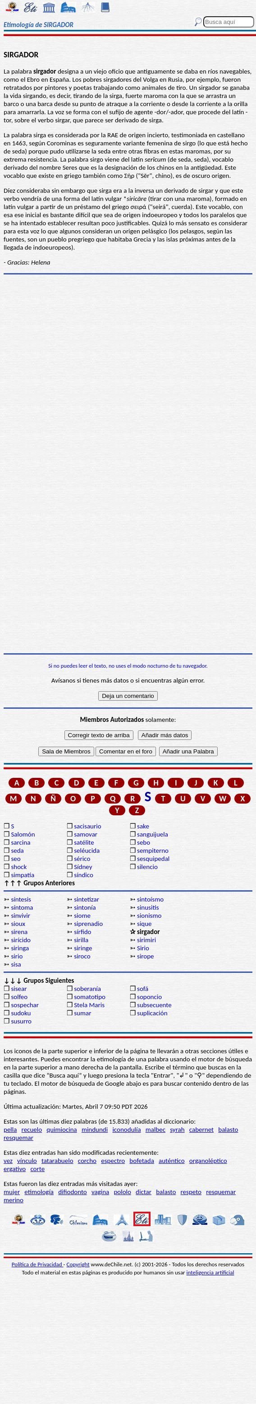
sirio (17, 956)
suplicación (152, 1013)
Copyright (78, 1264)
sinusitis (148, 907)
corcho (87, 1161)
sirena (19, 932)
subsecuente (154, 1005)
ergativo (15, 1169)
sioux (18, 924)
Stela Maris (89, 1005)
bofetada (141, 1161)
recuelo (32, 1129)
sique (144, 924)
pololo (122, 1192)
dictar (143, 1192)
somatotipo (89, 997)
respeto (191, 1192)
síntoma (22, 907)
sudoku (21, 1013)
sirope (145, 956)
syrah (177, 1129)
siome (82, 915)
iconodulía (126, 1129)
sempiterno (153, 850)
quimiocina (61, 1129)
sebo (143, 842)
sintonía (85, 907)
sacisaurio (87, 826)
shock (19, 867)
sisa (16, 964)
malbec (155, 1129)
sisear (19, 989)
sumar (82, 1013)
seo (15, 859)
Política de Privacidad (38, 1264)
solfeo (19, 997)
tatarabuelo (57, 1161)
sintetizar (86, 899)
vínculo (27, 1161)
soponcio (149, 997)
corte (37, 1169)
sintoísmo (150, 899)
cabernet (201, 1129)
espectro (113, 1161)
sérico (82, 859)
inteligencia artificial (210, 1272)
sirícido (21, 940)
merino (13, 1200)
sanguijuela (152, 834)
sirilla (81, 940)
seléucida (87, 850)
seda (17, 850)
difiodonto (72, 1192)
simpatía (22, 875)
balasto (228, 1129)
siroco (82, 956)
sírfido (82, 932)
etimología (39, 1192)
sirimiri (146, 940)
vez (8, 1161)
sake (143, 826)
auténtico (172, 1161)
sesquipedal (153, 859)
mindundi (95, 1129)
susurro (21, 1021)
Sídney (83, 867)
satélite (84, 842)
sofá (142, 989)
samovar (85, 834)
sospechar (25, 1005)
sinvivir (20, 915)
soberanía (87, 989)
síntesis (21, 899)
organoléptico (208, 1161)
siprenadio (88, 924)
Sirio (143, 948)
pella (10, 1129)
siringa (20, 948)
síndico (83, 875)
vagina (100, 1192)
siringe (83, 948)
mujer (12, 1192)
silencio (147, 867)
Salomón (23, 834)
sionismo (149, 915)
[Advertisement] (126, 537)
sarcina (20, 842)
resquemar (18, 1138)
